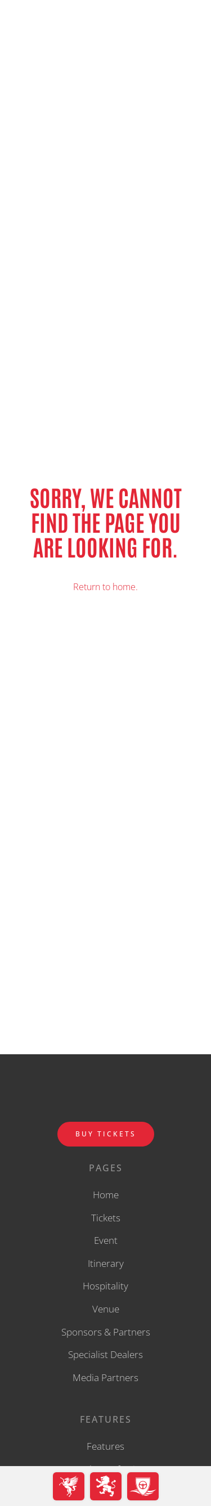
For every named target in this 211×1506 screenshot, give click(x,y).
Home (106, 1194)
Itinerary (106, 1263)
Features (105, 1446)
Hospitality (105, 1285)
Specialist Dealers (105, 1354)
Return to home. (105, 587)
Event (106, 1240)
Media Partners (105, 1377)
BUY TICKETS (105, 1134)
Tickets (105, 1217)
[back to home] (106, 33)
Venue (105, 1308)
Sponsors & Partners (105, 1331)
